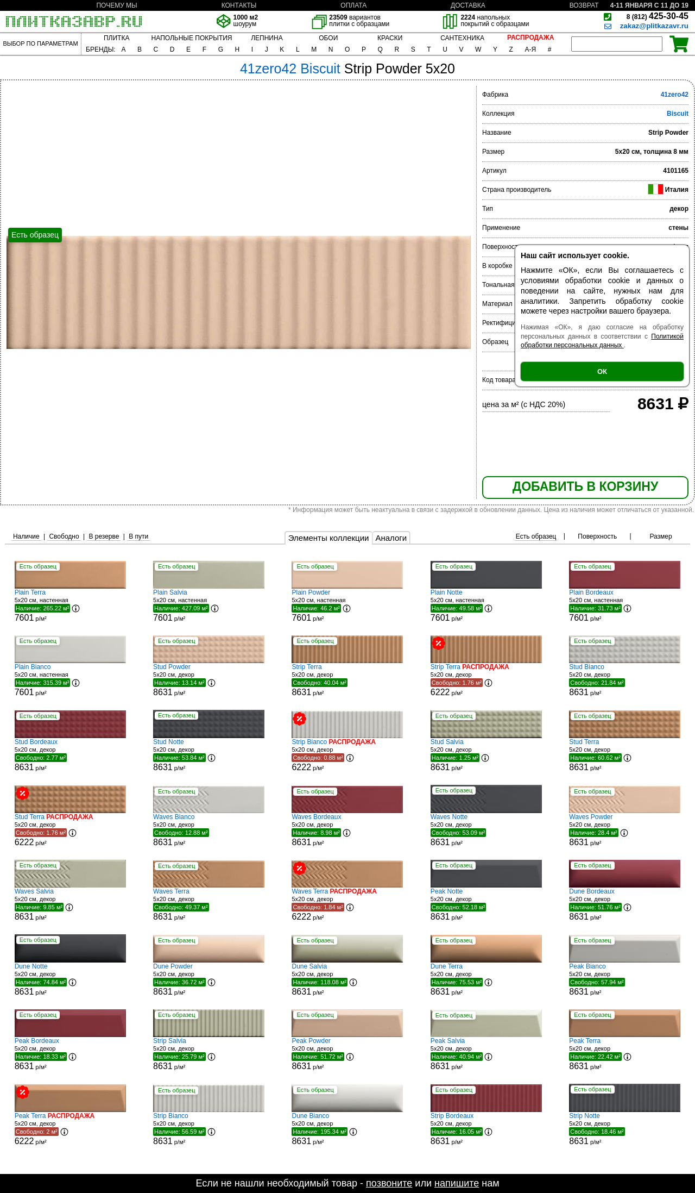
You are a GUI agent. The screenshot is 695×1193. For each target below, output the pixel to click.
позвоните (389, 1183)
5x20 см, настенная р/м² (70, 605)
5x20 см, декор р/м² (208, 680)
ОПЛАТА (353, 5)
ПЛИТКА (116, 38)
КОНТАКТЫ (239, 5)
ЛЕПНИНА (266, 38)
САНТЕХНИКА (462, 38)
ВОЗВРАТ (584, 5)
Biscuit (677, 113)
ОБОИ (328, 38)
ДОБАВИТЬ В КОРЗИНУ (585, 486)
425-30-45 (657, 16)
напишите (456, 1183)
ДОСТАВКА (468, 5)
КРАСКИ (389, 38)
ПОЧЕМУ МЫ (116, 5)
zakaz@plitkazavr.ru (654, 26)
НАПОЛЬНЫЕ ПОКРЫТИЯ (191, 38)
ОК (602, 371)
